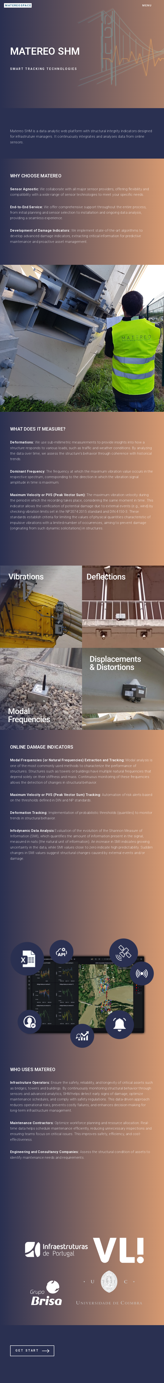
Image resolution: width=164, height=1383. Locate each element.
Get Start (27, 1350)
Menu (147, 5)
